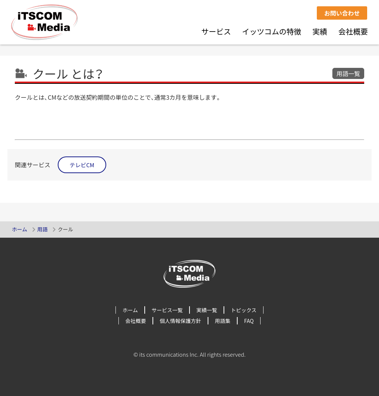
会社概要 (353, 31)
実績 (319, 31)
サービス (216, 31)
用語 (42, 229)
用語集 (223, 320)
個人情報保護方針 (180, 320)
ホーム (19, 229)
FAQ (249, 320)
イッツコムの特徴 (271, 31)
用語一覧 (348, 73)
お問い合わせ (342, 13)
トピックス (244, 310)
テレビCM (82, 165)
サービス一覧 (167, 310)
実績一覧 (207, 310)
